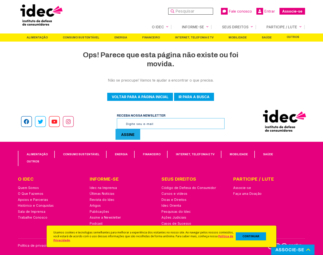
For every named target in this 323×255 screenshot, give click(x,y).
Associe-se (292, 11)
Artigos (95, 205)
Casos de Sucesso (176, 223)
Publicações (99, 211)
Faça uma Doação (247, 193)
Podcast (96, 223)
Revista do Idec (102, 200)
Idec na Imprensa (103, 188)
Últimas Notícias (102, 193)
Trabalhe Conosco (32, 217)
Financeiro (151, 37)
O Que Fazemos (31, 193)
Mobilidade (238, 37)
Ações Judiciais (174, 217)
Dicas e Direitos (174, 200)
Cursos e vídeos (175, 193)
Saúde (267, 37)
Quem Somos (28, 188)
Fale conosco (236, 11)
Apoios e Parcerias (33, 200)
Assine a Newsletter (105, 217)
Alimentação (37, 37)
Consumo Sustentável (81, 37)
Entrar (265, 11)
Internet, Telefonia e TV (194, 37)
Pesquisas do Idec (176, 211)
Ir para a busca (194, 97)
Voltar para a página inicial (140, 97)
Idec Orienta (171, 205)
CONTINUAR (250, 236)
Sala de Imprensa (31, 211)
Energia (120, 37)
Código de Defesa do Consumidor (189, 188)
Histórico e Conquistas (36, 205)
